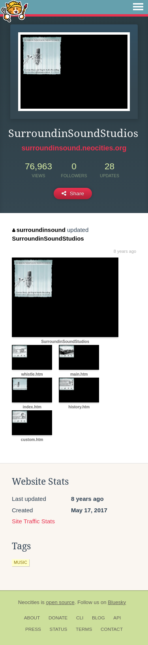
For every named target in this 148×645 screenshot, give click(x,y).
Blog (98, 618)
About (32, 618)
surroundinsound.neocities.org (73, 148)
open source (60, 602)
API (117, 618)
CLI (79, 618)
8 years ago (125, 251)
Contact (112, 629)
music (20, 562)
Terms (84, 629)
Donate (58, 618)
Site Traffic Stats (33, 521)
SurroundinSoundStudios (48, 238)
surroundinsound (39, 229)
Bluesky (117, 602)
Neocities (28, 602)
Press (33, 629)
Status (58, 629)
